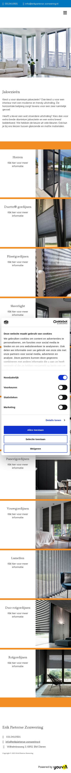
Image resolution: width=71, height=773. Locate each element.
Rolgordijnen (18, 657)
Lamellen (17, 558)
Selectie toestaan (35, 439)
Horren (18, 157)
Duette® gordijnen (17, 207)
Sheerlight (18, 306)
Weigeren (35, 448)
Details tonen (53, 420)
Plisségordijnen (17, 256)
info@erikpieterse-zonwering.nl (41, 3)
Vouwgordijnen (18, 508)
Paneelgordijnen (17, 459)
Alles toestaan (35, 429)
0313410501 (11, 3)
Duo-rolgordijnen (17, 608)
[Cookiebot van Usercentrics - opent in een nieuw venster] (53, 322)
